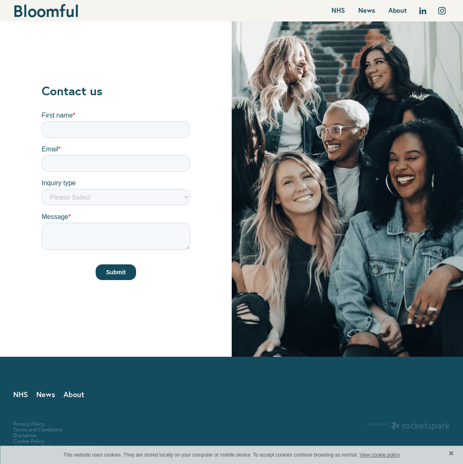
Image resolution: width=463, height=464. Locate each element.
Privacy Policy (29, 424)
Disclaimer (25, 435)
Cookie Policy (28, 441)
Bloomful (46, 10)
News (366, 10)
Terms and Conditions (37, 430)
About (397, 10)
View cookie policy (380, 455)
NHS (338, 10)
